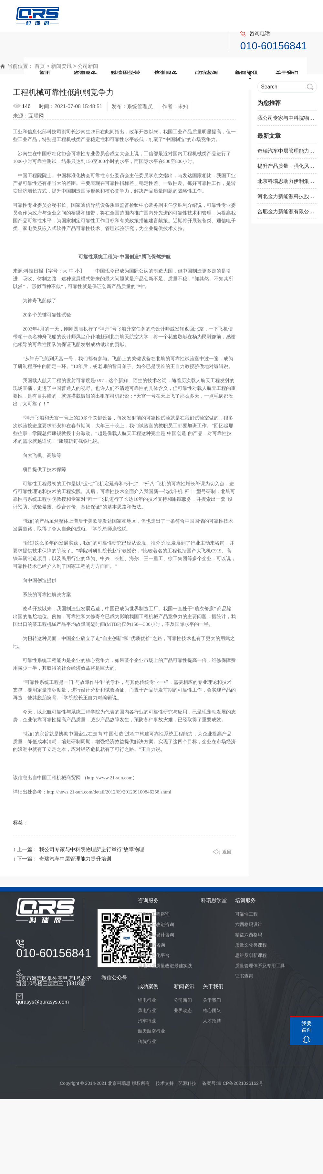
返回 (226, 854)
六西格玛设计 (248, 927)
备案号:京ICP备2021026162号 (232, 1086)
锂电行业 (147, 1002)
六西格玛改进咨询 (156, 927)
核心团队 (212, 1013)
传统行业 (147, 1044)
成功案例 (148, 989)
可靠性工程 (246, 916)
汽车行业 (147, 1023)
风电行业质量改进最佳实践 (165, 968)
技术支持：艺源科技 (176, 1086)
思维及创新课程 (251, 958)
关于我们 (213, 989)
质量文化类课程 (251, 947)
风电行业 (147, 1013)
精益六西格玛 (248, 937)
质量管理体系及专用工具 (260, 968)
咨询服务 (148, 903)
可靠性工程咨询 (154, 916)
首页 (40, 69)
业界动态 (183, 1013)
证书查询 (244, 978)
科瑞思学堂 (214, 903)
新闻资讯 (61, 69)
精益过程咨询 (151, 947)
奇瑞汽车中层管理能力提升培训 (75, 861)
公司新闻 (88, 69)
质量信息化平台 (154, 958)
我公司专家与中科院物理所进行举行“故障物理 (91, 852)
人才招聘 (212, 1023)
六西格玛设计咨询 (156, 937)
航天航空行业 (151, 1033)
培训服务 (245, 903)
